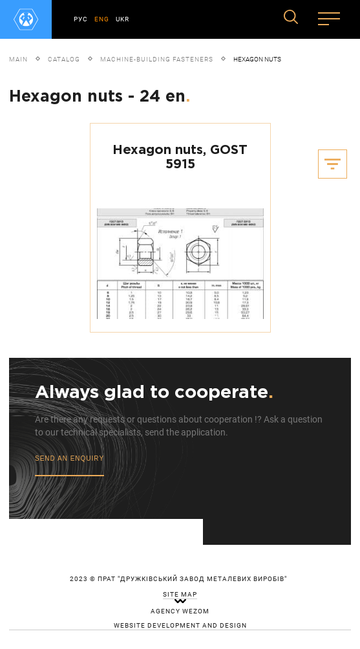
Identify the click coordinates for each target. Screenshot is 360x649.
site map (180, 594)
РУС (81, 19)
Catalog (64, 59)
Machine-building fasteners (156, 59)
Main (18, 59)
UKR (122, 19)
